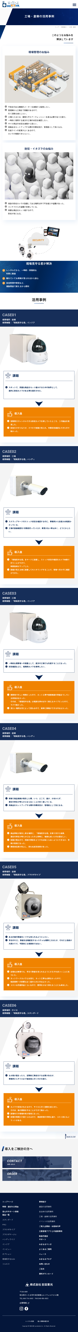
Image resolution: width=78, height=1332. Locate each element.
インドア (6, 1244)
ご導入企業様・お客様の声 (49, 1226)
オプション (6, 1254)
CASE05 (9, 867)
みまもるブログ (45, 1259)
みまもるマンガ (45, 1244)
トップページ (7, 1201)
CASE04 (9, 728)
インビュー (6, 1249)
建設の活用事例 (45, 1206)
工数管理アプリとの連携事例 (50, 1231)
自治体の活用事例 (46, 1211)
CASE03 (9, 593)
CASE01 (9, 315)
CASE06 (9, 1005)
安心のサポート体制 (10, 1211)
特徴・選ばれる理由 (10, 1206)
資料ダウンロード (46, 1273)
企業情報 (24, 1303)
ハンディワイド (8, 1239)
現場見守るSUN (8, 1259)
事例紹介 (42, 1201)
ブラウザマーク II (9, 1234)
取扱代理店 (43, 1236)
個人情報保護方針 (43, 1321)
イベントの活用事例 (47, 1221)
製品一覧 (6, 1214)
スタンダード (7, 1219)
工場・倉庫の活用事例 (48, 1216)
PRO (4, 1224)
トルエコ (6, 1264)
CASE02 (9, 451)
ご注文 (41, 1269)
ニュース (42, 1254)
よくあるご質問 (45, 1249)
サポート (42, 1239)
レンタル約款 (29, 1321)
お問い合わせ (44, 1264)
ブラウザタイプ (8, 1229)
